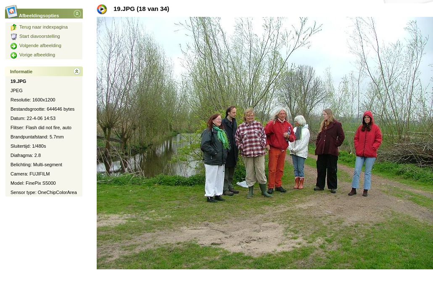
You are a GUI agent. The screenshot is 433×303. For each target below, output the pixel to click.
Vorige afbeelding (33, 54)
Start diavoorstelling (35, 36)
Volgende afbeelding (36, 45)
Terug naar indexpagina (39, 26)
